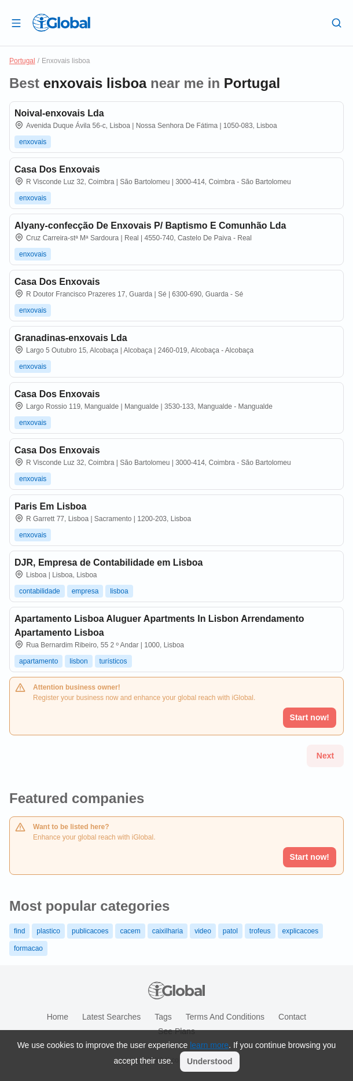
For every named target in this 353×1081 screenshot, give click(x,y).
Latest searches (111, 1016)
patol (230, 931)
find (19, 931)
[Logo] (61, 22)
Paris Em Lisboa (50, 506)
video (202, 931)
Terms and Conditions (225, 1016)
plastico (48, 931)
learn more (209, 1045)
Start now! (309, 857)
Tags (163, 1016)
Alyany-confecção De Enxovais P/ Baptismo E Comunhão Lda (150, 225)
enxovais (32, 142)
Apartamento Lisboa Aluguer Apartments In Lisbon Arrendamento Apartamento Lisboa (159, 625)
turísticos (113, 661)
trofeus (260, 931)
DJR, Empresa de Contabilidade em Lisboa (108, 562)
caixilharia (167, 931)
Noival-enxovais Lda (59, 113)
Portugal (22, 61)
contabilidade (39, 591)
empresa (85, 591)
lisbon (78, 661)
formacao (28, 948)
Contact (292, 1016)
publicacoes (90, 931)
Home (57, 1016)
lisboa (119, 591)
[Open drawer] (16, 22)
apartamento (38, 661)
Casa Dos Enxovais (57, 169)
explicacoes (300, 931)
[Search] (336, 22)
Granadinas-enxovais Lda (70, 338)
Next (325, 755)
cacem (130, 931)
